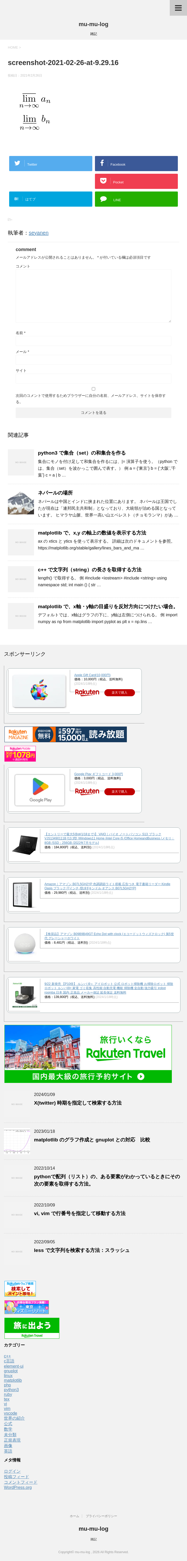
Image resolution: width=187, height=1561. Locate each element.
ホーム (74, 1516)
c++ (7, 1356)
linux (8, 1375)
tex (6, 1399)
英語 (8, 1451)
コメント (23, 266)
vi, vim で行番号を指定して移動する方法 (80, 1213)
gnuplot (11, 1371)
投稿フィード (16, 1477)
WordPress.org (18, 1487)
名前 (20, 333)
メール (22, 352)
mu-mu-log (94, 24)
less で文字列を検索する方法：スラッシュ (82, 1250)
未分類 (10, 1434)
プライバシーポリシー (101, 1516)
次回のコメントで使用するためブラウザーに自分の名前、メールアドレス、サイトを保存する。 (91, 398)
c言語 (9, 1361)
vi (5, 1404)
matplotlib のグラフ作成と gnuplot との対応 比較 (92, 1139)
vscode (10, 1413)
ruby (8, 1394)
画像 (8, 1445)
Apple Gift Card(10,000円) (92, 675)
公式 (8, 1423)
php (7, 1385)
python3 (11, 1390)
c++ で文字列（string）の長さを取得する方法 (89, 569)
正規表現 (12, 1440)
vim (7, 1408)
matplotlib (13, 1380)
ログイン (12, 1471)
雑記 (93, 1539)
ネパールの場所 (55, 493)
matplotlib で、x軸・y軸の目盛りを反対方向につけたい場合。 (108, 606)
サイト (21, 370)
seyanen (39, 233)
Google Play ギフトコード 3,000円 (98, 774)
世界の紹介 (14, 1418)
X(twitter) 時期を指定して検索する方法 (78, 1103)
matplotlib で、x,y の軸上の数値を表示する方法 (92, 533)
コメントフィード (20, 1482)
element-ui (14, 1366)
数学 (8, 1429)
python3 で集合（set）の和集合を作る (82, 453)
